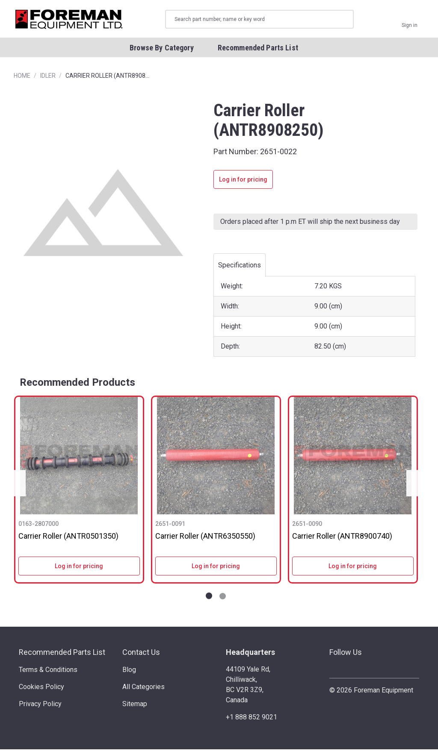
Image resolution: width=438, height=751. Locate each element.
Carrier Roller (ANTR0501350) (68, 537)
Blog (129, 672)
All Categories (143, 689)
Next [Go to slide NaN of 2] (414, 485)
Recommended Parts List (62, 654)
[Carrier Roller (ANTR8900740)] (353, 457)
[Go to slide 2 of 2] (222, 598)
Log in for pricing (243, 181)
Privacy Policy (40, 706)
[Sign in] (410, 20)
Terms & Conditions (48, 672)
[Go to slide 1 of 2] (209, 598)
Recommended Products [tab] (77, 384)
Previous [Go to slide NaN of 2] (17, 485)
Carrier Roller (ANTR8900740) (342, 537)
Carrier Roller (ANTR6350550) (205, 537)
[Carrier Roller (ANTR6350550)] (216, 457)
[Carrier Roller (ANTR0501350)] (79, 457)
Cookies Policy (41, 689)
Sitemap (134, 706)
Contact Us (141, 654)
